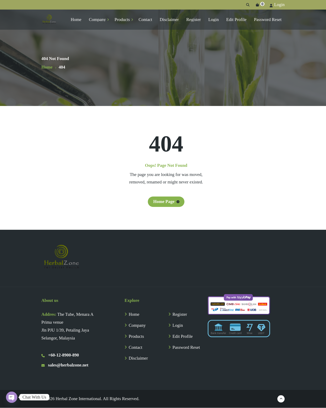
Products (136, 336)
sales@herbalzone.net (64, 365)
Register (180, 314)
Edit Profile (183, 336)
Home (134, 314)
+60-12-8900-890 (60, 355)
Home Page (163, 201)
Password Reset (186, 347)
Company (137, 325)
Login (277, 4)
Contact (135, 347)
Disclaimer (138, 358)
